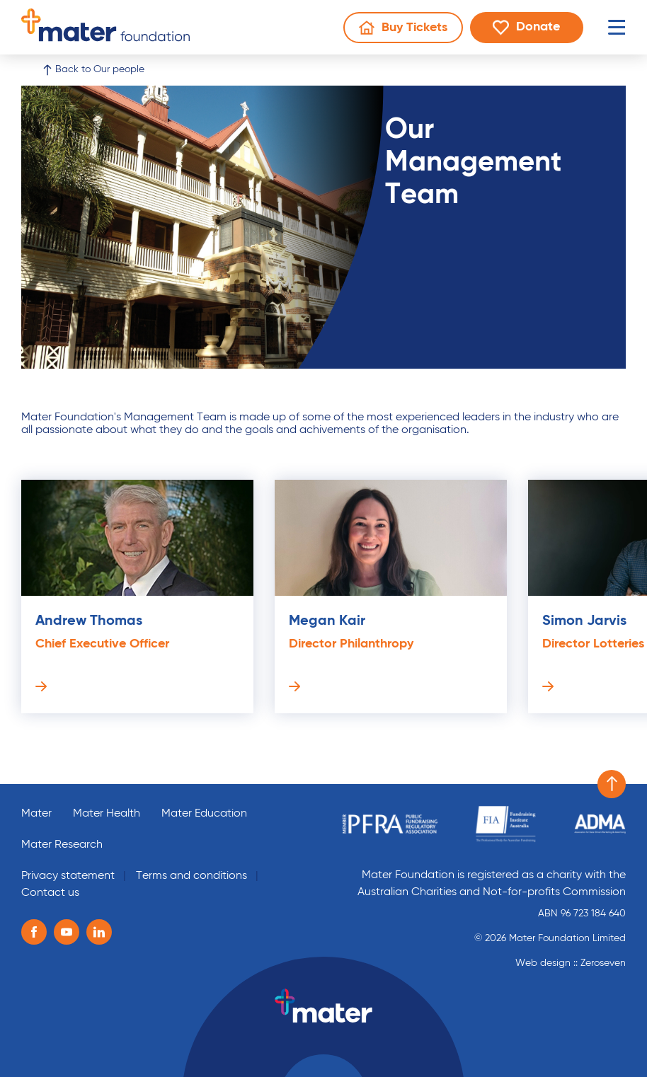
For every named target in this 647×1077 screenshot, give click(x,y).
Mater (36, 813)
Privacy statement (68, 876)
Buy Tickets (410, 30)
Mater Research (62, 845)
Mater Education (204, 813)
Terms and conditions (191, 876)
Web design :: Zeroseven (570, 963)
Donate (538, 30)
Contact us (50, 893)
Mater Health (106, 813)
